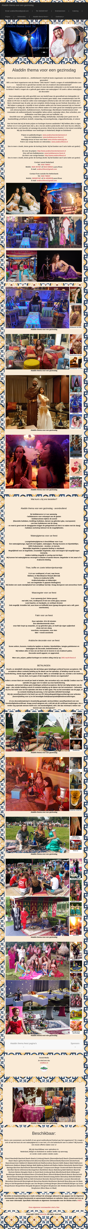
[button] (23, 1045)
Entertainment (60, 11)
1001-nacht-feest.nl (68, 658)
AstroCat (43, 1214)
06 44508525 (48, 178)
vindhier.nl (44, 1063)
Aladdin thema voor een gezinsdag (18, 5)
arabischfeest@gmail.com (47, 169)
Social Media (44, 1058)
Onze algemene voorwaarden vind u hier (44, 1207)
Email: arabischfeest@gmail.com (17, 11)
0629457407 (36, 178)
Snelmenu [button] (60, 17)
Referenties (21, 17)
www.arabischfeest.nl (59, 142)
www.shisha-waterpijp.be (57, 139)
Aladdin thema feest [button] (40, 17)
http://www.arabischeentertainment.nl (51, 151)
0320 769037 (45, 165)
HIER (79, 1200)
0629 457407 (36, 167)
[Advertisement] (44, 1223)
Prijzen (7, 17)
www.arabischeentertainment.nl (55, 135)
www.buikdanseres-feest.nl (53, 137)
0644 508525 (48, 167)
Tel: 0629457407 (42, 11)
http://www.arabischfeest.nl (55, 155)
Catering (75, 11)
